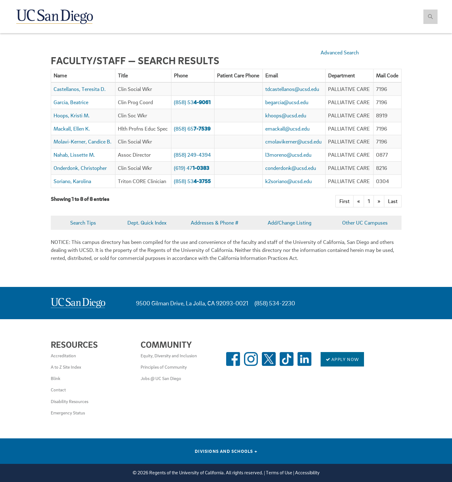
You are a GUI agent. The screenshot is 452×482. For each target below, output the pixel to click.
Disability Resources (69, 401)
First (344, 201)
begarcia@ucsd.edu (286, 102)
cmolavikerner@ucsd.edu (293, 141)
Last (393, 201)
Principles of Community (164, 367)
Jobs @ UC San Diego (161, 378)
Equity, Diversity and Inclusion (169, 355)
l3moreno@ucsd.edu (288, 154)
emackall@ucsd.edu (287, 128)
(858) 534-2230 (274, 303)
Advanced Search (340, 52)
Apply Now (342, 359)
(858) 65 (192, 128)
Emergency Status (68, 412)
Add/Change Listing (289, 222)
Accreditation (63, 355)
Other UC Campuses (365, 222)
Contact (58, 389)
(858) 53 (192, 102)
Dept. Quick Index (146, 222)
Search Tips (83, 222)
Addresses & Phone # (214, 222)
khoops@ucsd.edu (285, 115)
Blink (55, 378)
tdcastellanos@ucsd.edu (292, 89)
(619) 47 (191, 168)
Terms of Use (279, 473)
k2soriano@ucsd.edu (288, 181)
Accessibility (307, 473)
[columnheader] (83, 75)
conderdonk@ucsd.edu (290, 168)
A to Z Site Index (66, 367)
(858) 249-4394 (192, 154)
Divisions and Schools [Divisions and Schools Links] (226, 451)
